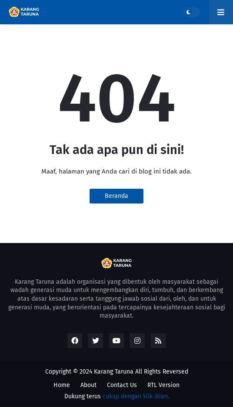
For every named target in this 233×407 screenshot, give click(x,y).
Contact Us (122, 385)
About (88, 385)
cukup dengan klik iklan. (136, 396)
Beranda (116, 196)
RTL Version (163, 385)
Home (61, 385)
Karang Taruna (113, 371)
